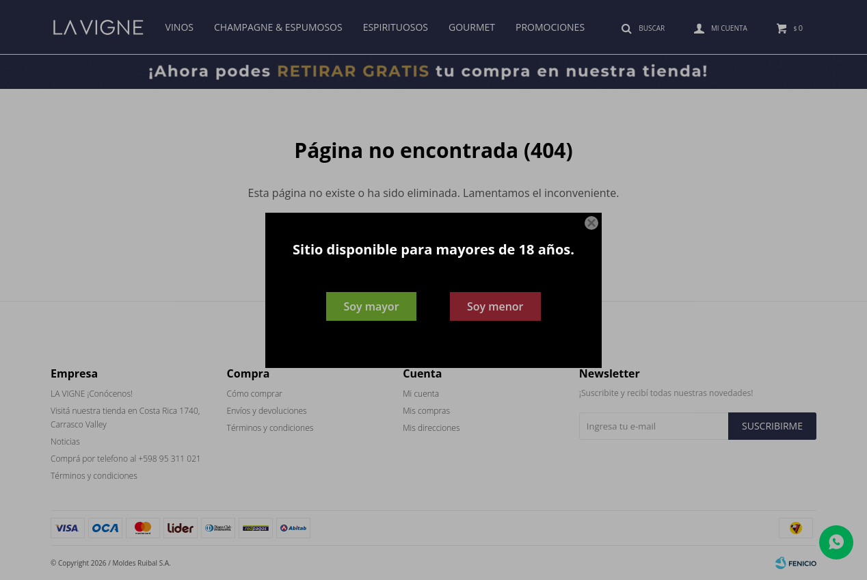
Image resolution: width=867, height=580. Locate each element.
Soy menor (495, 306)
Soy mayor (371, 306)
